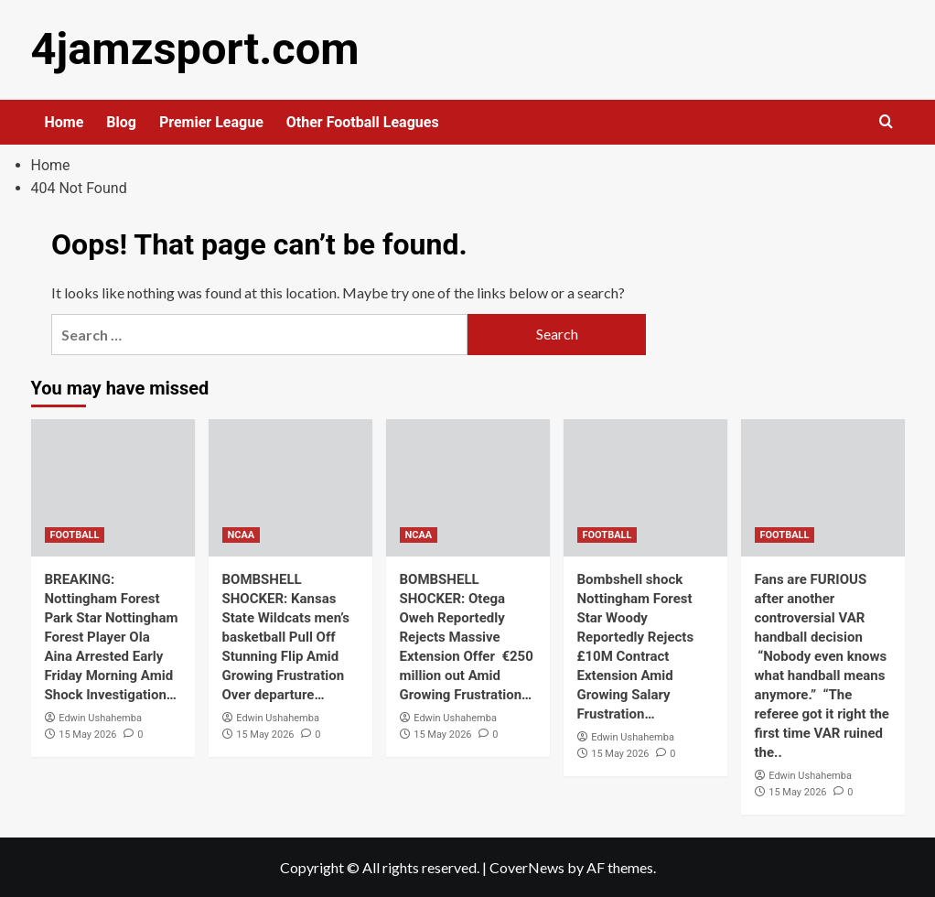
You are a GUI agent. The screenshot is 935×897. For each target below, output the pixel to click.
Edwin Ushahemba (100, 717)
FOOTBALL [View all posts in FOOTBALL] (75, 534)
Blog (121, 121)
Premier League (211, 121)
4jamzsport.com (192, 49)
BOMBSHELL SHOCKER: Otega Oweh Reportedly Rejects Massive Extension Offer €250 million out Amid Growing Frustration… (466, 636)
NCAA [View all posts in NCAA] (241, 534)
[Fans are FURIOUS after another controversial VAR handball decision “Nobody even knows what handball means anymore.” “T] (823, 487)
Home (64, 121)
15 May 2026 (87, 734)
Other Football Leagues (362, 121)
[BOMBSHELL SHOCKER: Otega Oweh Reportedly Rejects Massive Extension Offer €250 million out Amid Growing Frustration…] (468, 487)
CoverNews (526, 866)
